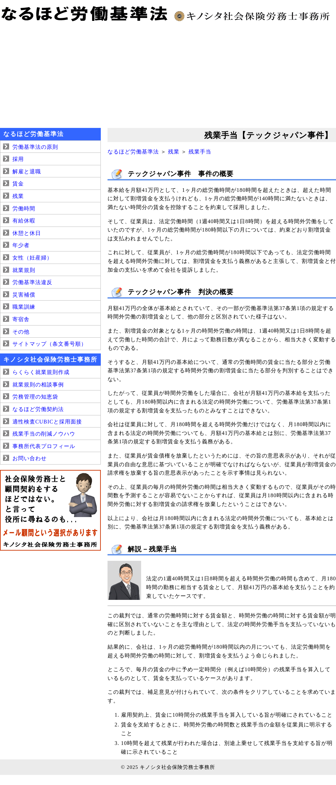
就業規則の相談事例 (38, 384)
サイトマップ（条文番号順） (49, 344)
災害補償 (23, 295)
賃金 (18, 183)
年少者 (21, 245)
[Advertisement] (168, 74)
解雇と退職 (26, 171)
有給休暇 (23, 221)
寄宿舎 (21, 319)
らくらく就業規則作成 (41, 372)
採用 (18, 159)
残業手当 (199, 152)
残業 (173, 152)
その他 (21, 332)
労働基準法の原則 (35, 147)
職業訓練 (23, 307)
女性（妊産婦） (32, 258)
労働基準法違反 (32, 282)
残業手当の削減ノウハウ (43, 434)
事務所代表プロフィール (43, 446)
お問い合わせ (29, 458)
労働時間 (23, 208)
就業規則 (23, 270)
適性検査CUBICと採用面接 (47, 421)
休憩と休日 (26, 233)
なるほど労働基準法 (133, 152)
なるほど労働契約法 (38, 409)
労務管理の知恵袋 (35, 397)
